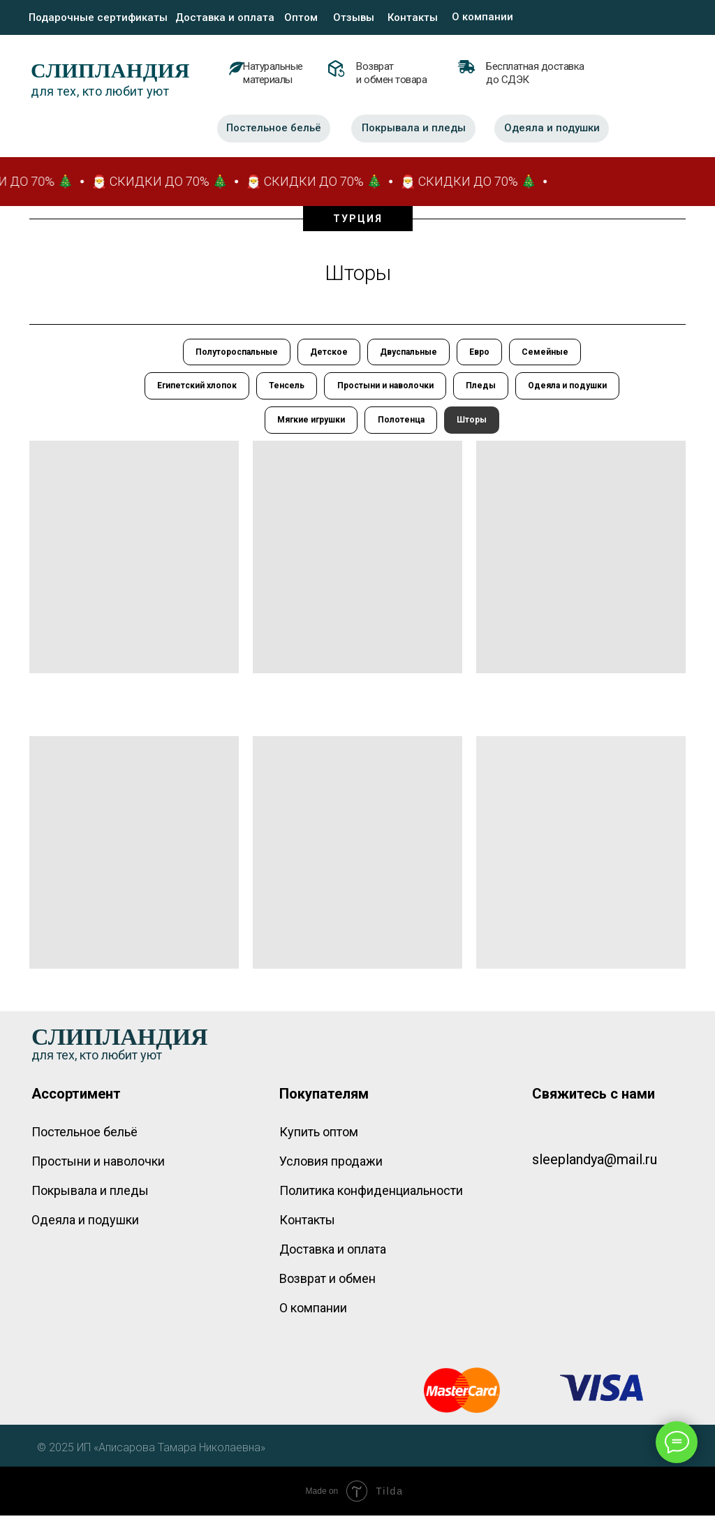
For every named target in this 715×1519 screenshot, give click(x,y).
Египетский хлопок (195, 387)
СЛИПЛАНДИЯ (110, 70)
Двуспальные (408, 353)
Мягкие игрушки (310, 423)
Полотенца (401, 423)
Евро (481, 353)
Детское (327, 353)
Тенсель (286, 387)
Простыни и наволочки (385, 387)
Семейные (547, 353)
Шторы (473, 423)
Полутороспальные (234, 353)
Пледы (482, 387)
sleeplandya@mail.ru (594, 1162)
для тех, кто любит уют (100, 91)
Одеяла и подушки (570, 387)
